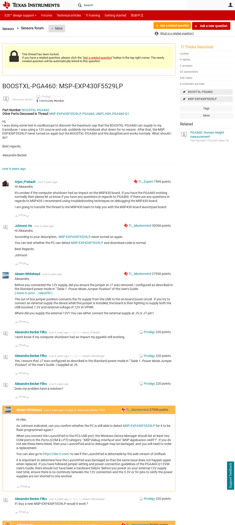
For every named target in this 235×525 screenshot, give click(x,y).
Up (17, 216)
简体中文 (128, 15)
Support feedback (230, 475)
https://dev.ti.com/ (56, 454)
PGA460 (88, 114)
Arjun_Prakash (25, 182)
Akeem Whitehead (28, 274)
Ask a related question (172, 26)
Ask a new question (213, 26)
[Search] (131, 5)
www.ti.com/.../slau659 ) (35, 293)
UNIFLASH (103, 114)
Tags (206, 108)
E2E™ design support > (19, 15)
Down (28, 216)
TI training (86, 15)
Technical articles (64, 15)
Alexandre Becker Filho (26, 99)
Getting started (107, 15)
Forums (43, 15)
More (60, 28)
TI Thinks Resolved (196, 47)
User (230, 5)
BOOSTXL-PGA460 (200, 92)
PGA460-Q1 (120, 114)
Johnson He (24, 226)
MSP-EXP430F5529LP (202, 99)
